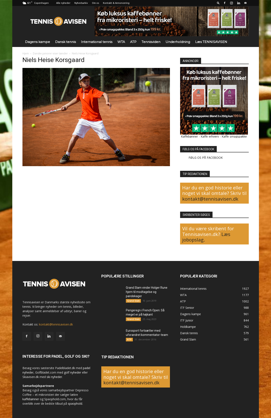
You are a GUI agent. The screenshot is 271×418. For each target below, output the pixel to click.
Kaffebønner (189, 136)
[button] (218, 2)
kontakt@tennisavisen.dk (210, 199)
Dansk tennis (65, 42)
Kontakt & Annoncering (116, 3)
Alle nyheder (63, 3)
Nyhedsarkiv (81, 3)
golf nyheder (72, 372)
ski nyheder (54, 377)
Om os (95, 3)
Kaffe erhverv (210, 136)
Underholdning (177, 42)
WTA (121, 42)
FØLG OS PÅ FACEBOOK (198, 149)
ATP (133, 42)
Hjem (25, 53)
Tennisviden (151, 42)
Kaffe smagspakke (234, 136)
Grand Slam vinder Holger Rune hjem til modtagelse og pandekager (146, 292)
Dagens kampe (37, 42)
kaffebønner (30, 399)
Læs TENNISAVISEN (211, 42)
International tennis (96, 42)
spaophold (75, 403)
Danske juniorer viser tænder (50, 53)
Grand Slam (133, 300)
